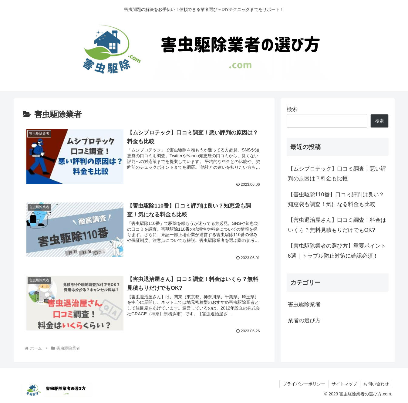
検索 (292, 109)
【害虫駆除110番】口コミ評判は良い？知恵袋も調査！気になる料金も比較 (336, 199)
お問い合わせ (376, 383)
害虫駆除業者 (304, 304)
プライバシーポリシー (304, 383)
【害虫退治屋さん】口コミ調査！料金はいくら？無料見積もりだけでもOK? (337, 225)
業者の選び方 (304, 320)
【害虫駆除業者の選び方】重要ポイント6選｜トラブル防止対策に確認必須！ (337, 251)
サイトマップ (344, 383)
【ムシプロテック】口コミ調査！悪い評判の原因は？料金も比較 (337, 173)
